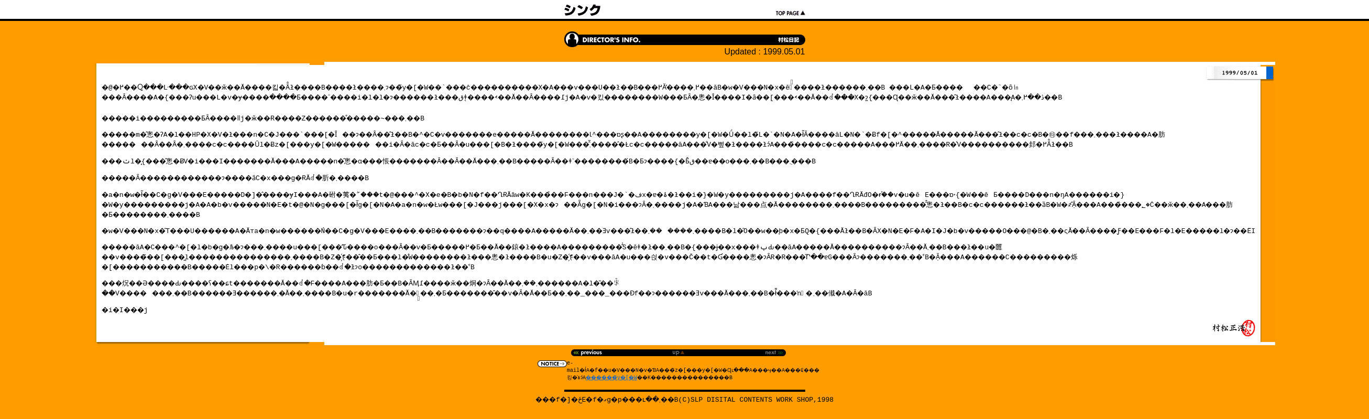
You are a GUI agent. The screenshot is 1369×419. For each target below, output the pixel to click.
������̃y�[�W (600, 378)
